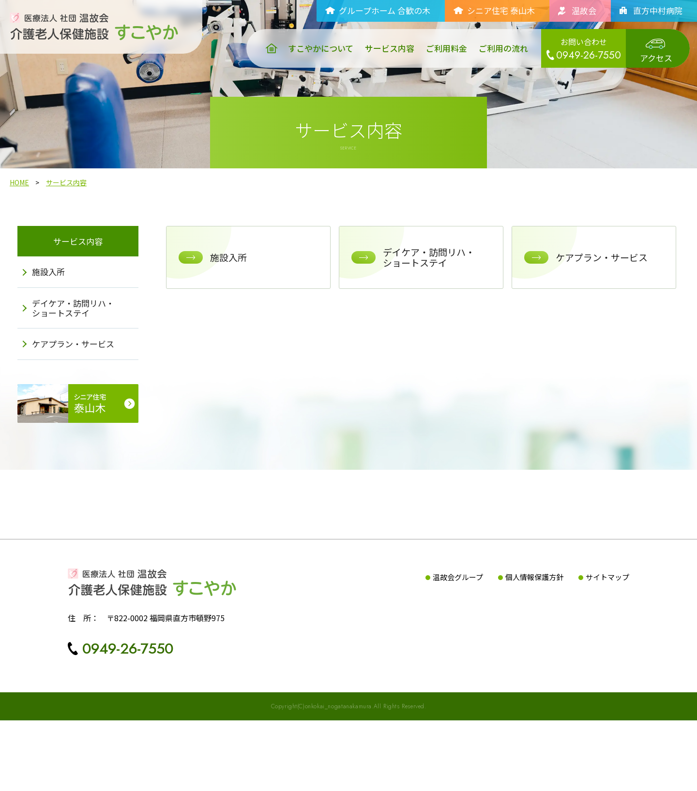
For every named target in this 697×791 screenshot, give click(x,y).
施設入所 (55, 299)
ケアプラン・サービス (80, 371)
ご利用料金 (446, 48)
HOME (19, 203)
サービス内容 (389, 48)
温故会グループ (458, 647)
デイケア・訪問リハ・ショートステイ (80, 335)
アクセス (656, 58)
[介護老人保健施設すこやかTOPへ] (152, 653)
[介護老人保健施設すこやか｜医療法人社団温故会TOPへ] (94, 21)
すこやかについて (320, 48)
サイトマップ (607, 647)
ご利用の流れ (503, 48)
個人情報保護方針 (534, 647)
